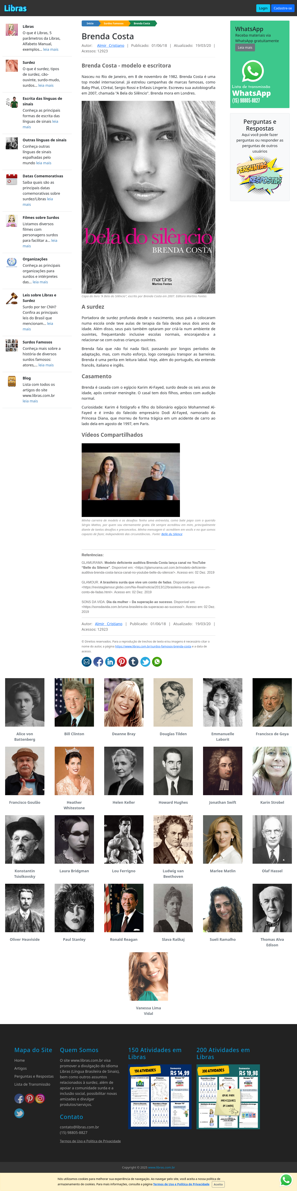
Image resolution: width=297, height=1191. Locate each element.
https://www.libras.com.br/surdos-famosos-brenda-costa (153, 646)
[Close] (218, 1184)
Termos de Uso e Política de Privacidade (90, 1141)
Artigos (20, 1068)
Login (263, 8)
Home (19, 1060)
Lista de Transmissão (32, 1084)
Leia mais (245, 47)
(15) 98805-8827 (74, 1132)
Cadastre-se (283, 8)
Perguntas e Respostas (34, 1076)
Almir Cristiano (110, 45)
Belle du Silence (172, 534)
